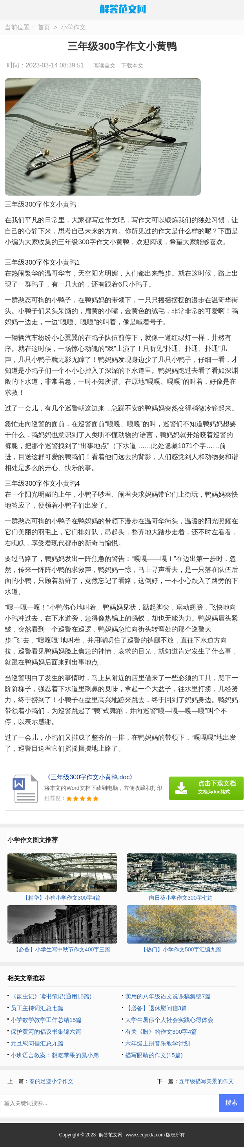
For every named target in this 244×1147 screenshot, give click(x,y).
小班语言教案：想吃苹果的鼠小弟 (55, 1055)
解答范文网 (110, 1135)
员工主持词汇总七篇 (37, 1008)
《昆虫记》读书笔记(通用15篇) (51, 996)
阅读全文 (104, 65)
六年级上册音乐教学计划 (157, 1043)
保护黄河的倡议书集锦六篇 (46, 1031)
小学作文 (73, 27)
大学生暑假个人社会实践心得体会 (169, 1019)
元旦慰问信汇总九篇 (37, 1043)
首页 (44, 27)
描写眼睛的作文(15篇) (154, 1055)
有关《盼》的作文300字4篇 (161, 1031)
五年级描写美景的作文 (206, 1081)
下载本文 (132, 65)
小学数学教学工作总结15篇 (46, 1019)
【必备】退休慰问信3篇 (156, 1008)
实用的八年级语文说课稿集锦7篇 (168, 996)
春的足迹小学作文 (51, 1081)
